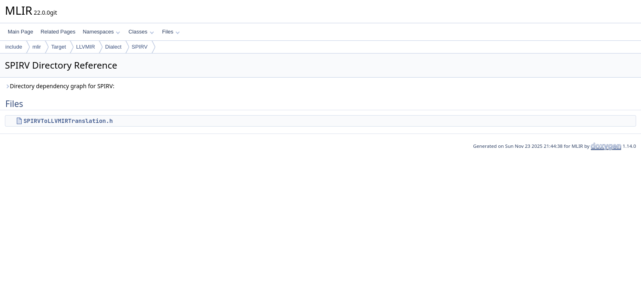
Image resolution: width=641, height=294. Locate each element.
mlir (36, 47)
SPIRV (140, 47)
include (13, 47)
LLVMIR (85, 47)
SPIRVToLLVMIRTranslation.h (67, 121)
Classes (141, 32)
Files (171, 32)
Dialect (113, 47)
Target (58, 47)
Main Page (20, 32)
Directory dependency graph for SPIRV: (59, 86)
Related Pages (57, 32)
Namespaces (101, 32)
